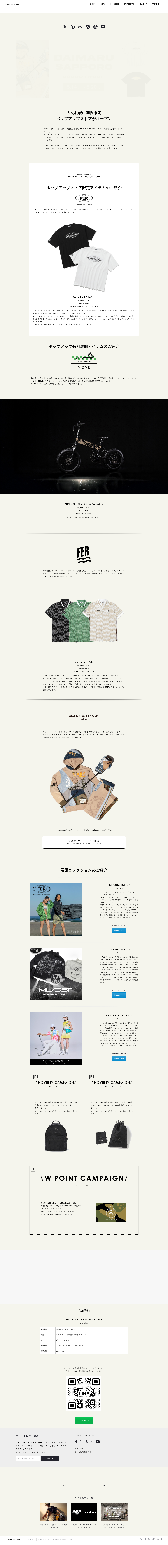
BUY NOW (143, 4)
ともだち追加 (84, 1420)
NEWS (103, 4)
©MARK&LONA (14, 1539)
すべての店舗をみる (83, 1452)
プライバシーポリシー (29, 1539)
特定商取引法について (45, 1539)
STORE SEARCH (129, 4)
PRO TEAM (156, 4)
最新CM (93, 4)
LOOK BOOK (114, 4)
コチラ (70, 1214)
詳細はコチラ (119, 930)
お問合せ (70, 1539)
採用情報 (63, 1539)
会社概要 (56, 1539)
